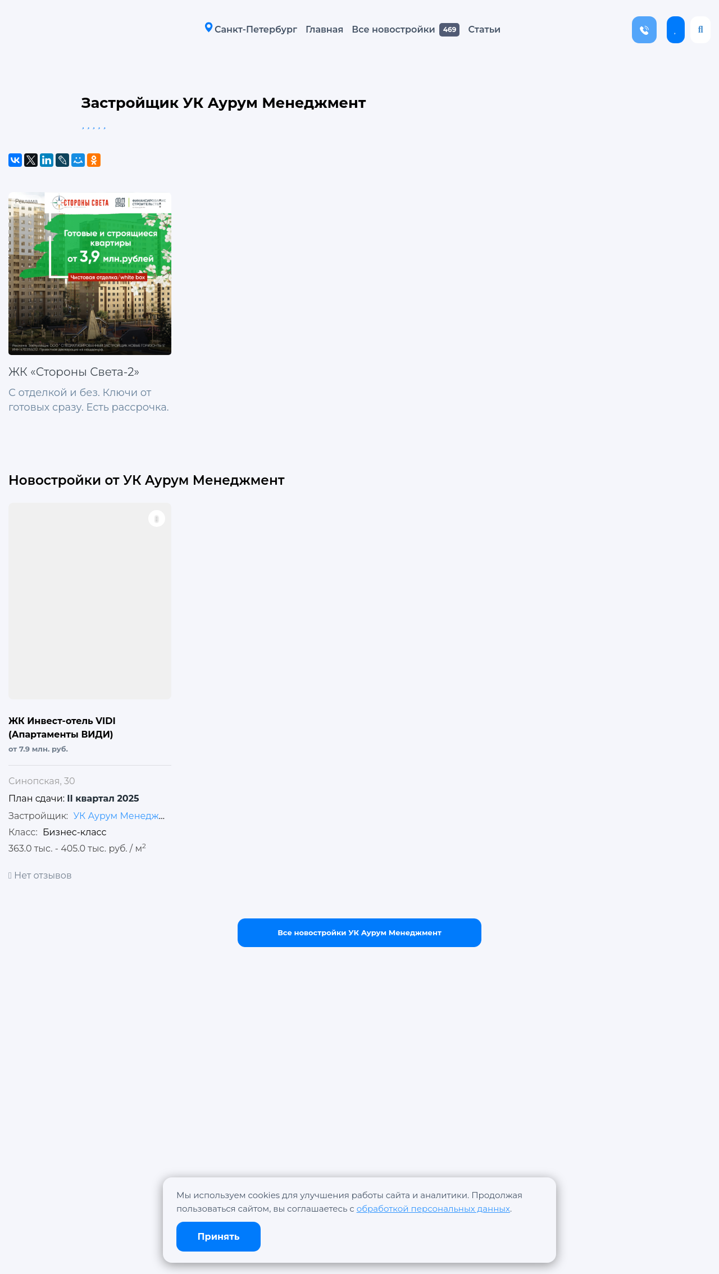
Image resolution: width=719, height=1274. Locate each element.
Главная (320, 29)
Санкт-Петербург (247, 29)
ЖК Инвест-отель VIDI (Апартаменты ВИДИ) (62, 728)
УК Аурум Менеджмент (127, 816)
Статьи (480, 29)
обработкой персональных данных (433, 1208)
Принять (219, 1236)
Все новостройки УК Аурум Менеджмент (359, 932)
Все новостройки (389, 29)
